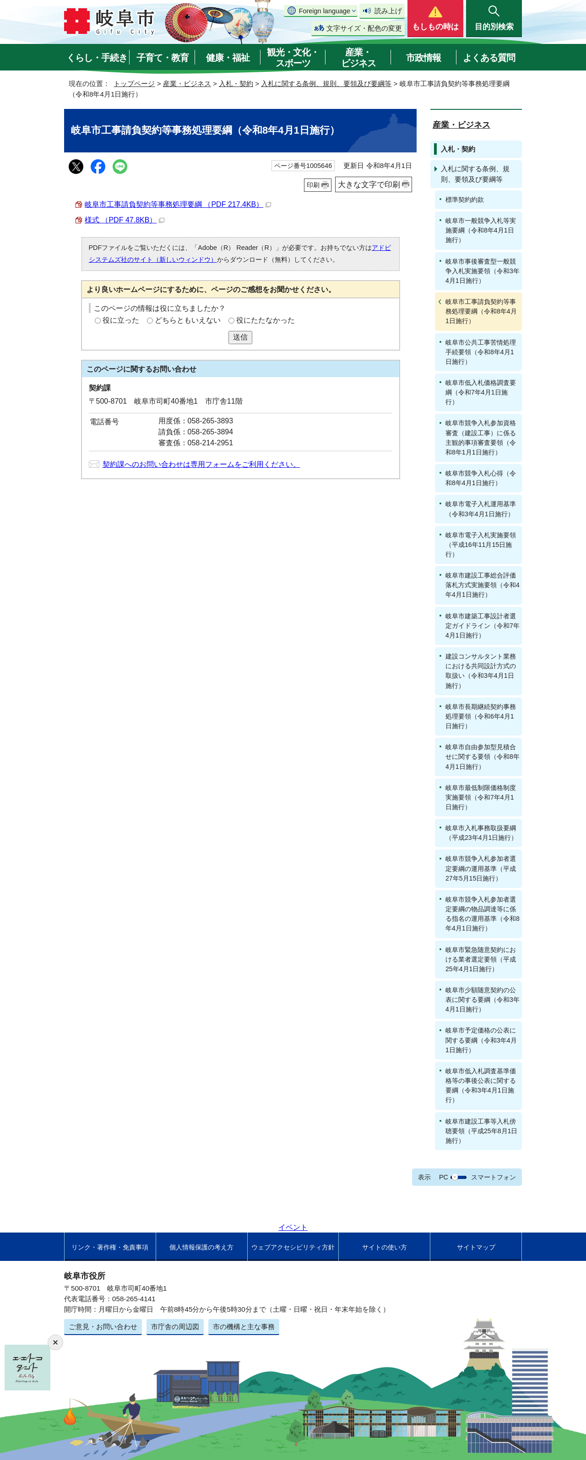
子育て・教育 (162, 58)
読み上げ (388, 11)
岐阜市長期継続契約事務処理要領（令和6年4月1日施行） (480, 716)
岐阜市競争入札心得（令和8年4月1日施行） (480, 478)
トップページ (134, 83)
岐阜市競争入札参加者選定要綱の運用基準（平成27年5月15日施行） (480, 868)
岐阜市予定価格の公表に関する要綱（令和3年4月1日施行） (481, 1040)
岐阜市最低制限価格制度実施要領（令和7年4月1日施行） (480, 797)
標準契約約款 (464, 199)
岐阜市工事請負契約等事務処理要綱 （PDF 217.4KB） (178, 204)
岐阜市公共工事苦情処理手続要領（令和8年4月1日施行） (480, 352)
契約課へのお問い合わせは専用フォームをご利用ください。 (201, 464)
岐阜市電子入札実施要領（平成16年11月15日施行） (480, 544)
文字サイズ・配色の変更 (364, 28)
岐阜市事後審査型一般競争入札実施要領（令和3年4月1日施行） (482, 271)
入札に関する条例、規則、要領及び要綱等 (326, 83)
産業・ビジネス (358, 57)
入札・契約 (236, 83)
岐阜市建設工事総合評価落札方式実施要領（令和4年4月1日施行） (482, 585)
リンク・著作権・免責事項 (109, 1247)
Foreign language (324, 11)
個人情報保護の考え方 (201, 1247)
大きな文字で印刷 (369, 184)
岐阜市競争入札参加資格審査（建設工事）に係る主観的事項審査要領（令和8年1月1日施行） (480, 437)
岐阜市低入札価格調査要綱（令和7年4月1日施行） (480, 392)
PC (443, 1177)
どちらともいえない (188, 320)
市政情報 (423, 58)
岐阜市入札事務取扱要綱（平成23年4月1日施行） (481, 832)
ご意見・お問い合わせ (103, 1326)
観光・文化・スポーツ (293, 57)
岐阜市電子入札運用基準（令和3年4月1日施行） (480, 508)
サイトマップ (476, 1247)
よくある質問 (489, 58)
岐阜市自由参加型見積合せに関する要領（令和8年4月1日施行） (482, 756)
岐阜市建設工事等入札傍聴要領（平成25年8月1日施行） (481, 1131)
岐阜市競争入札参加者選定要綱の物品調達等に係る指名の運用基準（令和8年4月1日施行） (482, 914)
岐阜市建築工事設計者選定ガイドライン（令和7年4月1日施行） (482, 625)
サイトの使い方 (384, 1247)
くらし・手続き (96, 58)
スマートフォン (493, 1177)
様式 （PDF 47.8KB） (124, 220)
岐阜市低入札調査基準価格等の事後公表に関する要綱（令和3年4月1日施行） (480, 1085)
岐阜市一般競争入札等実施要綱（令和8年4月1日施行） (480, 230)
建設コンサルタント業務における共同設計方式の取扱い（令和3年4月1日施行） (480, 671)
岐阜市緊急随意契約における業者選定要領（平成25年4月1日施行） (480, 959)
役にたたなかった (265, 320)
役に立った (121, 320)
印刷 (313, 185)
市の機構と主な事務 (244, 1326)
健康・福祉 (228, 58)
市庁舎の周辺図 (175, 1326)
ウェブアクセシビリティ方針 (293, 1247)
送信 (240, 337)
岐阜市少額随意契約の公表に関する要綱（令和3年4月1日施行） (482, 999)
